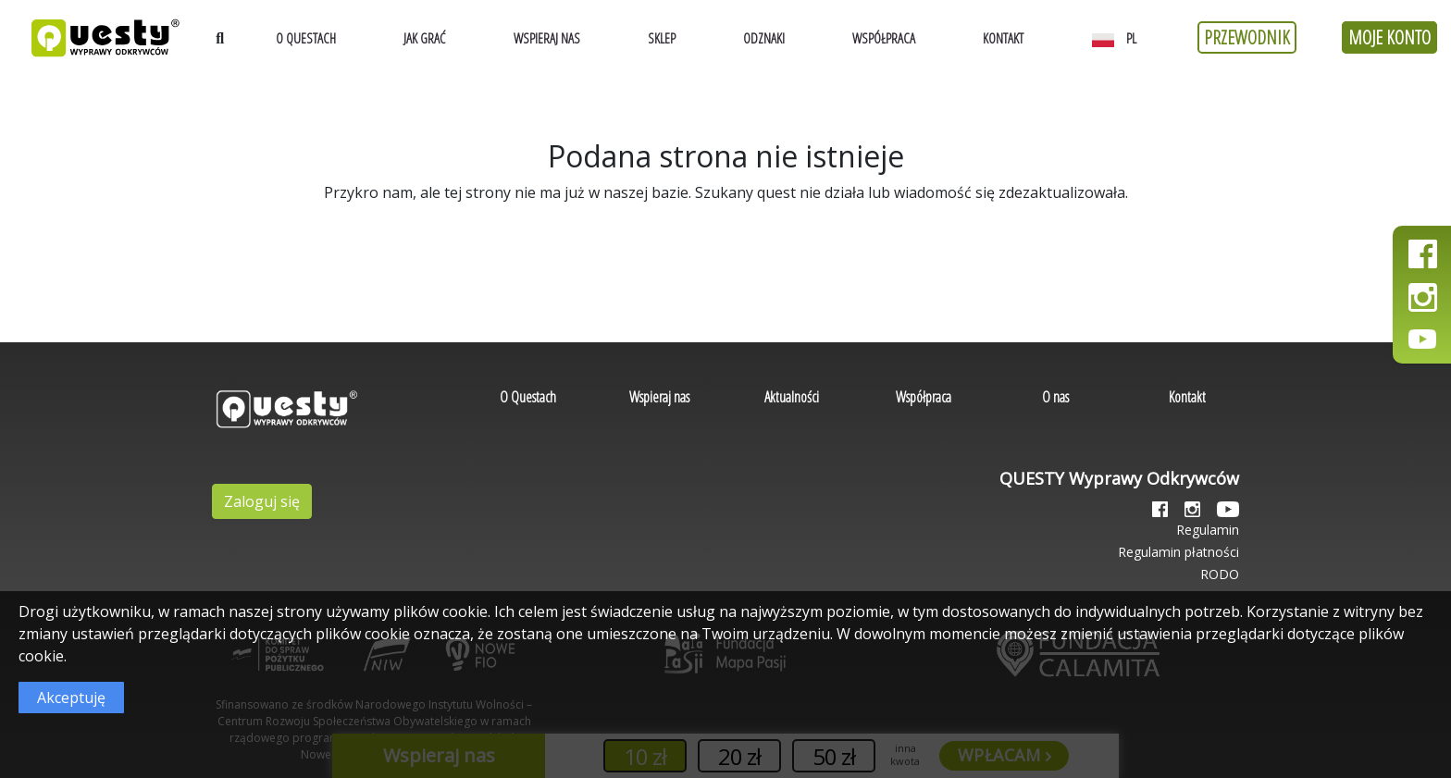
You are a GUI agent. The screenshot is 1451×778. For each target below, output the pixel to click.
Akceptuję (71, 697)
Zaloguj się (262, 501)
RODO (1219, 574)
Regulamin (1207, 529)
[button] (1118, 38)
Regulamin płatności (1178, 552)
